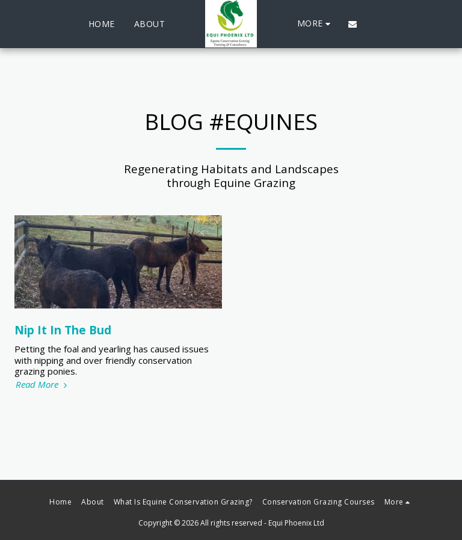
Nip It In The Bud (62, 329)
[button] (352, 24)
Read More (43, 384)
